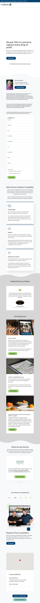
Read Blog (12, 429)
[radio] (20, 171)
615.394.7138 (24, 1)
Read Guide (12, 353)
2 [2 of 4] (19, 482)
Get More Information (20, 599)
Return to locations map (5, 1)
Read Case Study (20, 476)
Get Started (10, 544)
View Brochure (13, 390)
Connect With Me (20, 87)
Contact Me (21, 581)
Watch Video (11, 58)
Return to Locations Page (20, 595)
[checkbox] (20, 172)
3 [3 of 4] (20, 482)
